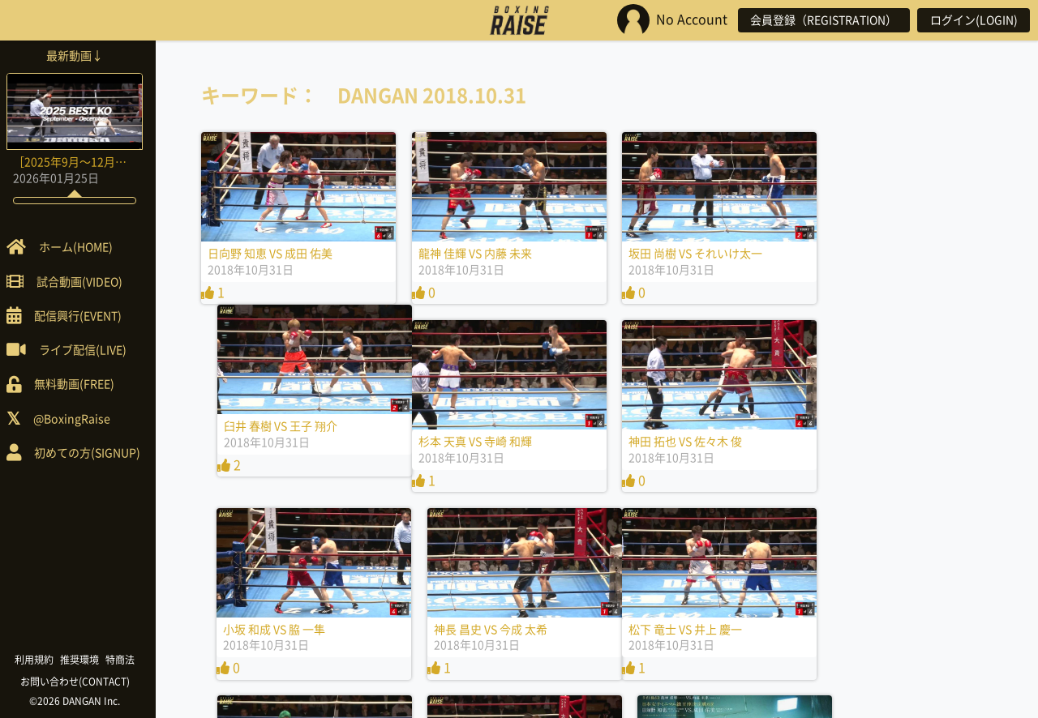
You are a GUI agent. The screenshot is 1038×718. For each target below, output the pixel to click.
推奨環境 (85, 660)
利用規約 (40, 660)
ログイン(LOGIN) (973, 20)
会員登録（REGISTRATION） (821, 20)
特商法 (126, 660)
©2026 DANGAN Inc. (81, 701)
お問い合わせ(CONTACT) (81, 681)
